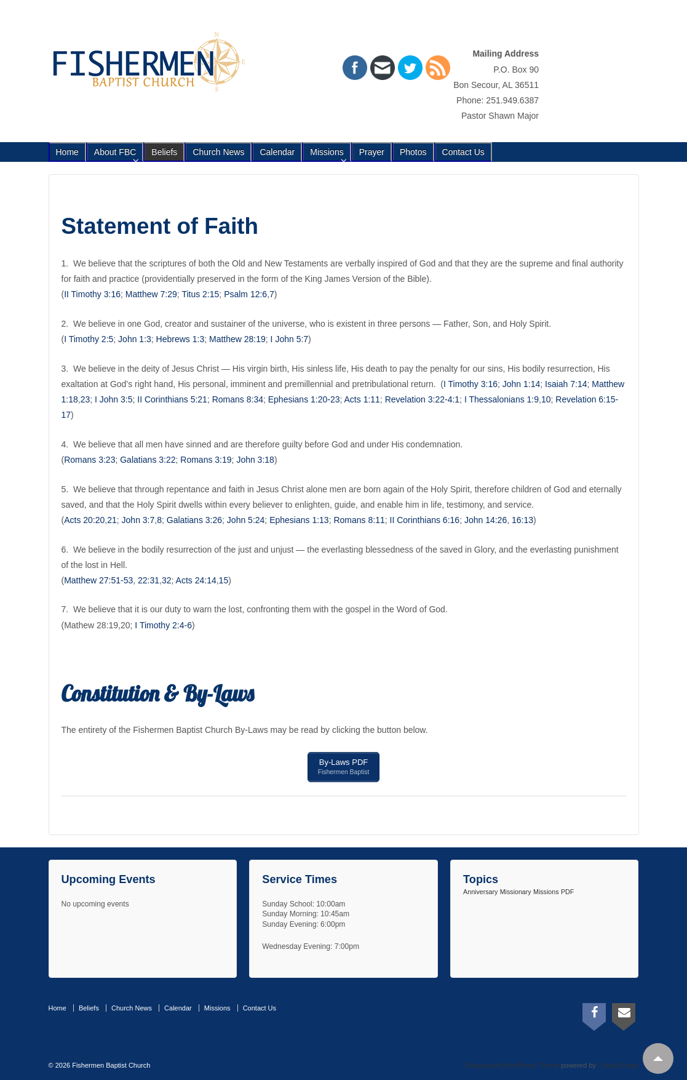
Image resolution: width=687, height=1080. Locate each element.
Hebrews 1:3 (180, 339)
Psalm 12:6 (245, 294)
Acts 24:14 (196, 580)
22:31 (148, 580)
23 (85, 399)
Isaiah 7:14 (566, 384)
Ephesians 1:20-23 (304, 399)
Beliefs (164, 152)
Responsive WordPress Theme (512, 1062)
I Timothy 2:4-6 (163, 625)
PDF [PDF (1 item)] (567, 889)
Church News (218, 152)
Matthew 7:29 (151, 294)
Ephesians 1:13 (299, 520)
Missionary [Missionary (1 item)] (515, 889)
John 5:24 (246, 520)
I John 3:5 (114, 399)
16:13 (522, 520)
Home (67, 152)
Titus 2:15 (200, 294)
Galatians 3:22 (147, 460)
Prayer (371, 152)
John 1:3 (134, 339)
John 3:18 (255, 460)
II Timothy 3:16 (92, 294)
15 (224, 580)
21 (112, 520)
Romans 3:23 (89, 460)
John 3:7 (138, 520)
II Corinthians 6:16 (425, 520)
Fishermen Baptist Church (110, 1062)
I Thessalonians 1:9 (501, 399)
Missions (326, 152)
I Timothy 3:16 (470, 384)
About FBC (115, 152)
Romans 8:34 (237, 399)
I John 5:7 (290, 339)
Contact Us (463, 152)
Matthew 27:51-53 (98, 580)
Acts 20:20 (84, 520)
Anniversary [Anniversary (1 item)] (480, 889)
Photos (413, 152)
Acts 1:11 (362, 399)
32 (167, 580)
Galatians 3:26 (194, 520)
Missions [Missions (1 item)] (545, 889)
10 (546, 399)
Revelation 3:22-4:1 (422, 399)
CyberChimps (618, 1062)
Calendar (277, 152)
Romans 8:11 (358, 520)
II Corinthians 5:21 (172, 399)
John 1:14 (521, 384)
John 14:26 (485, 520)
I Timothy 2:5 (88, 339)
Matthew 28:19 (237, 339)
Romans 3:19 (205, 460)
